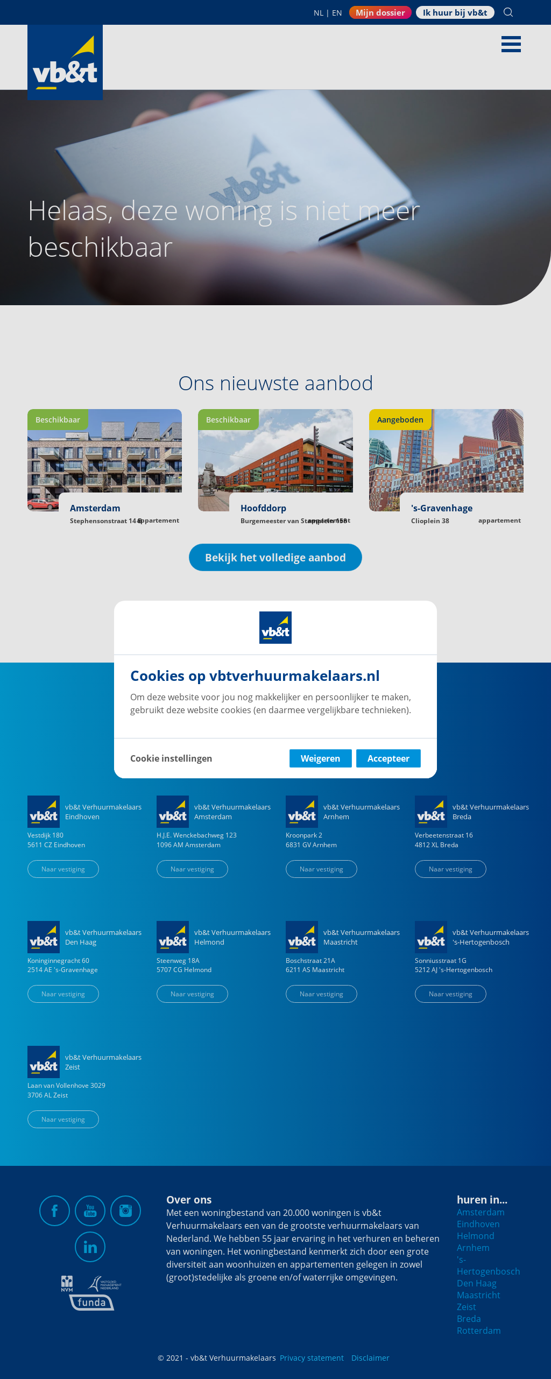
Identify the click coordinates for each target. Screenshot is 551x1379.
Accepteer (388, 758)
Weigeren (321, 758)
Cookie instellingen (171, 758)
